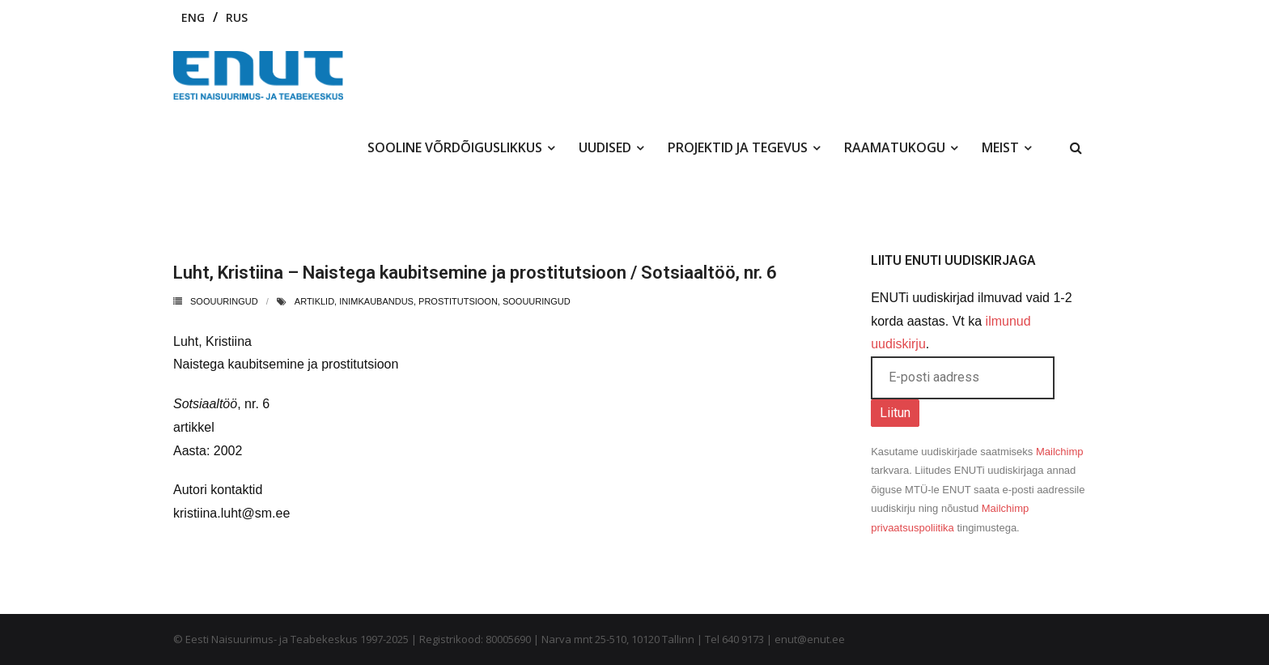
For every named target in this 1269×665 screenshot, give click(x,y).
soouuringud (537, 301)
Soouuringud (224, 301)
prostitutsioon (458, 301)
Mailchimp (1060, 451)
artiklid (314, 301)
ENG (193, 17)
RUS (237, 17)
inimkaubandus (376, 301)
